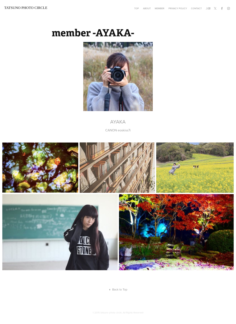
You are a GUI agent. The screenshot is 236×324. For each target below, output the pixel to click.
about (147, 8)
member (159, 8)
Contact (196, 8)
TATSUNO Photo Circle (25, 8)
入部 (208, 8)
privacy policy (177, 8)
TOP (136, 8)
